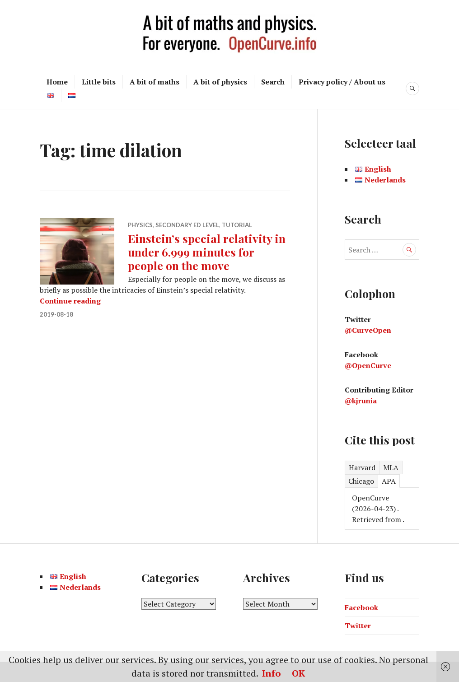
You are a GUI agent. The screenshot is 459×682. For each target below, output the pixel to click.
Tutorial (237, 225)
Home (57, 82)
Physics (140, 225)
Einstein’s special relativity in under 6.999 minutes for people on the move (207, 252)
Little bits (99, 82)
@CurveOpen (368, 330)
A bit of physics (220, 82)
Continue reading (70, 301)
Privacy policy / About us (342, 82)
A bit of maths (154, 82)
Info (271, 673)
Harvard (362, 467)
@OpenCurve (368, 365)
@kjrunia (361, 401)
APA (389, 481)
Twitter (358, 626)
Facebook (361, 607)
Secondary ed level (187, 225)
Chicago (361, 481)
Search (273, 82)
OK (298, 673)
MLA (390, 467)
